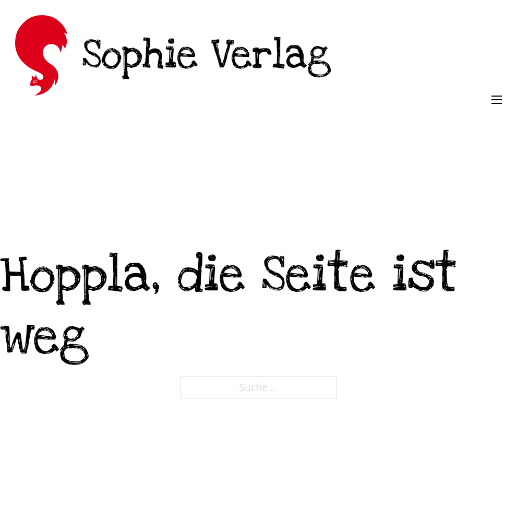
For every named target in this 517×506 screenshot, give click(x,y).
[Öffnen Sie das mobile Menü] (496, 100)
